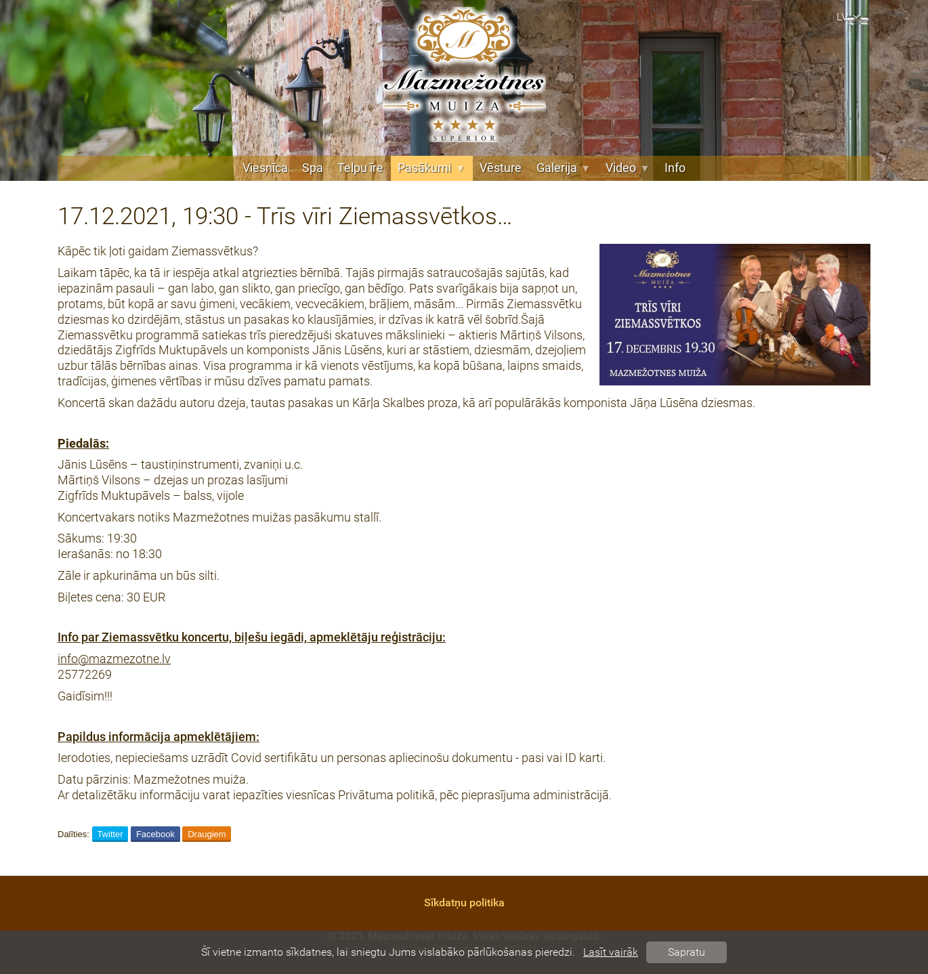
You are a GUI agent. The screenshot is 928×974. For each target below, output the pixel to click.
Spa (312, 168)
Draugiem (207, 834)
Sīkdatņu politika (464, 902)
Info (675, 168)
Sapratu (686, 952)
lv (850, 16)
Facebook (155, 834)
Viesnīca (265, 168)
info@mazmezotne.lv (114, 659)
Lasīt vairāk (610, 952)
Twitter (110, 834)
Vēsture (501, 168)
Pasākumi (431, 168)
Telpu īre (360, 168)
